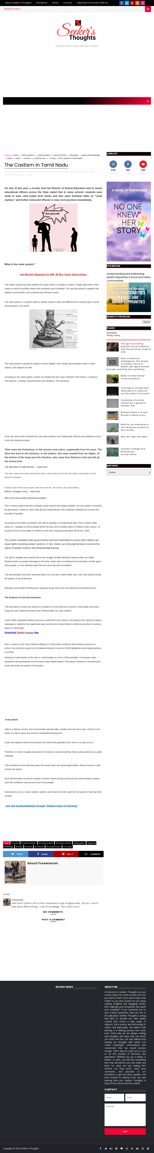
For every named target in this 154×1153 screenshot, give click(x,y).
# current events (63, 843)
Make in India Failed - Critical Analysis (133, 377)
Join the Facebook (16, 805)
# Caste (15, 843)
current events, (47, 171)
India (9, 158)
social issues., (18, 174)
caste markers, (20, 171)
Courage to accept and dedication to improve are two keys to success (135, 390)
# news (28, 846)
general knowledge (91, 155)
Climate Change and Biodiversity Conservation (133, 451)
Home (55, 2)
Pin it (67, 854)
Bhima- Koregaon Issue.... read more (22, 491)
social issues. (40, 158)
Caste (15, 155)
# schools (39, 846)
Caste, (10, 171)
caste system (44, 155)
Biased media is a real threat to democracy (134, 413)
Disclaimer (41, 2)
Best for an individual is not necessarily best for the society (135, 427)
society (52, 158)
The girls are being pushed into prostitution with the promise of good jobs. (136, 347)
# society (67, 846)
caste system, (34, 171)
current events (59, 155)
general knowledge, (74, 171)
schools (27, 158)
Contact (67, 2)
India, (85, 171)
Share (42, 854)
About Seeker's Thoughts (18, 2)
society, (29, 174)
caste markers (27, 155)
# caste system (46, 843)
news (17, 158)
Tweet (17, 854)
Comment (93, 854)
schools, (8, 174)
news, (91, 171)
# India (19, 846)
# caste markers (29, 843)
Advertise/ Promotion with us (92, 2)
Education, (59, 171)
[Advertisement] (77, 72)
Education (74, 155)
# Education (79, 843)
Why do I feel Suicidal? (134, 436)
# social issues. (53, 846)
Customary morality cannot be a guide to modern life (133, 403)
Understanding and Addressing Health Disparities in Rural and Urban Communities (129, 277)
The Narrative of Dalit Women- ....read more (26, 466)
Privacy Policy (113, 335)
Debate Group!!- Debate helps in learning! (52, 805)
